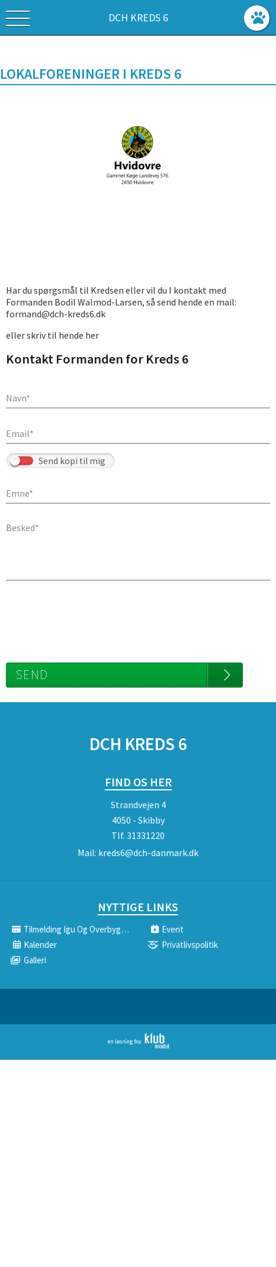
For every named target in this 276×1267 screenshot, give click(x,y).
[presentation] (96, 616)
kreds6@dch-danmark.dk (148, 852)
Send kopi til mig (71, 461)
